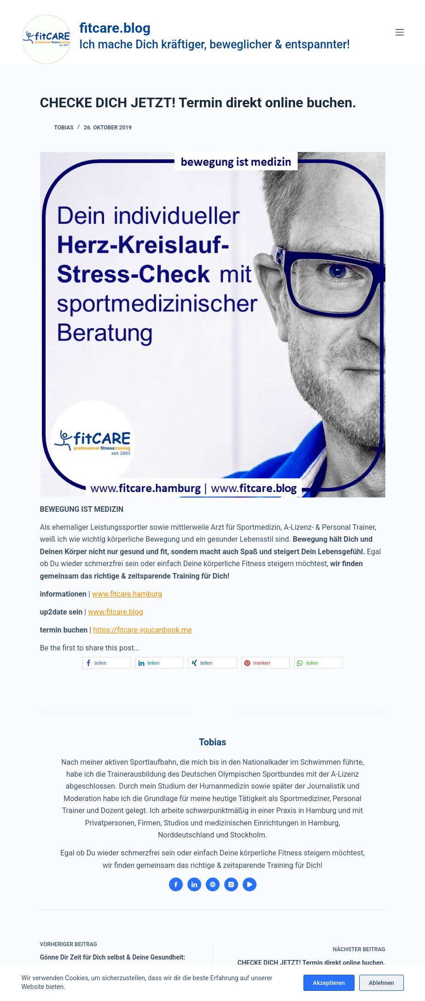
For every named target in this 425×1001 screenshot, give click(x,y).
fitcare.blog (115, 28)
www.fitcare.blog (115, 612)
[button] (106, 662)
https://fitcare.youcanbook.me (142, 630)
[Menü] (400, 32)
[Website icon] (213, 884)
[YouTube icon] (249, 884)
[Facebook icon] (176, 884)
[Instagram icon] (231, 884)
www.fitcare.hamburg (127, 594)
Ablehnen (381, 982)
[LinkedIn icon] (194, 884)
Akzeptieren (329, 982)
